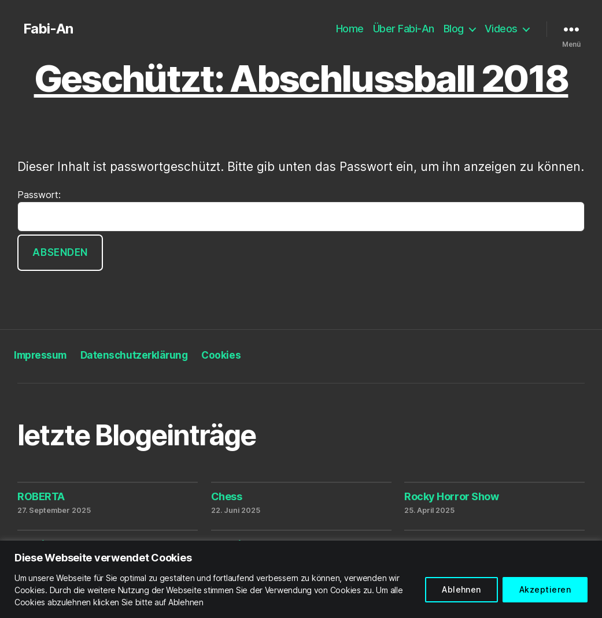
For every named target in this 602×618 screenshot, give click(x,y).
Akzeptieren (545, 589)
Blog (454, 29)
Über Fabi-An (403, 29)
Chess (226, 496)
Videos (501, 29)
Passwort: (301, 210)
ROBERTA (41, 496)
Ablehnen (461, 589)
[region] (301, 579)
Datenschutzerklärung (134, 355)
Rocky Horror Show (451, 496)
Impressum (40, 355)
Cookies (221, 355)
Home (350, 29)
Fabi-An (48, 29)
